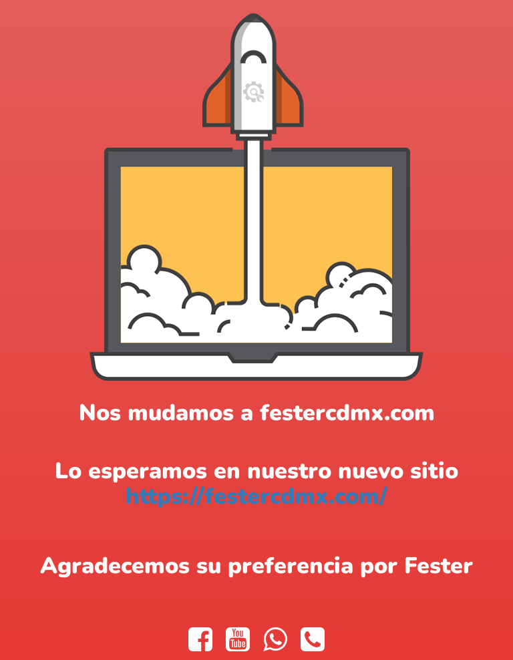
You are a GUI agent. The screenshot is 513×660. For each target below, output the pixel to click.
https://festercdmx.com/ (256, 496)
